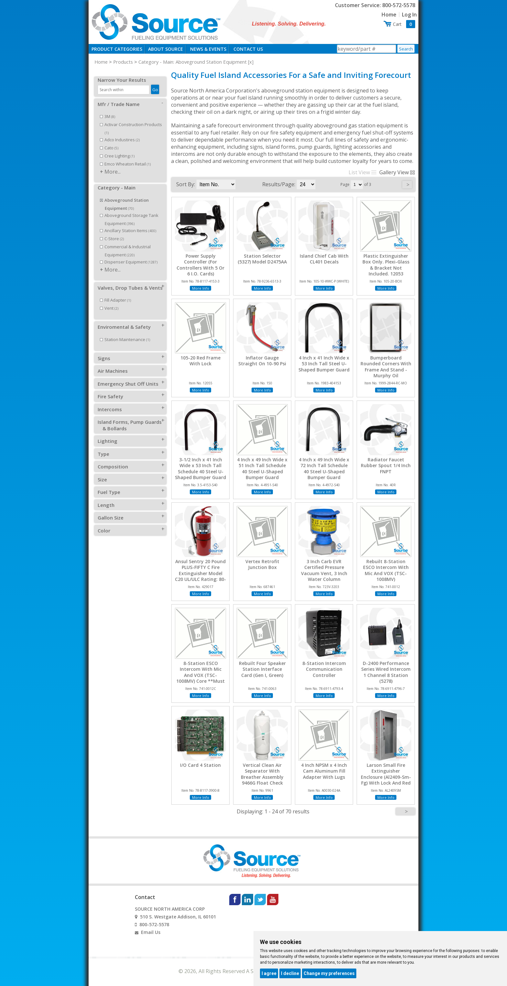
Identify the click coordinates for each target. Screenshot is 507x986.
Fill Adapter (115, 293)
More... (112, 164)
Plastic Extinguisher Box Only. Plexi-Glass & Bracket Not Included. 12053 (385, 265)
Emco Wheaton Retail (125, 157)
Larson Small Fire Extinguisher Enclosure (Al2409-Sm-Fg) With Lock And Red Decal (386, 777)
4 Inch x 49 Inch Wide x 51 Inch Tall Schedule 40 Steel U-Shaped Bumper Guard (262, 468)
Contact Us (248, 49)
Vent (109, 301)
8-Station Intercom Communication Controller (324, 669)
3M (107, 109)
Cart (404, 24)
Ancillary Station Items (128, 223)
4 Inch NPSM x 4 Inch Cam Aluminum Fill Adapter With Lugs (324, 771)
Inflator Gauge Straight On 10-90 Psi (262, 361)
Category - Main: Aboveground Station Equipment (192, 62)
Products (123, 62)
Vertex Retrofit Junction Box (262, 564)
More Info (200, 288)
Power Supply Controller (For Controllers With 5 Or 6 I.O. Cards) (200, 265)
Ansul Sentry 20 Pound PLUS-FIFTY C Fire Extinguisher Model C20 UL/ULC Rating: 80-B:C (200, 573)
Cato (109, 141)
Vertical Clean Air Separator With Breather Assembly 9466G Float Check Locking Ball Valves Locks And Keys (262, 780)
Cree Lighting (117, 149)
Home (389, 14)
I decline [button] (290, 973)
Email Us (150, 932)
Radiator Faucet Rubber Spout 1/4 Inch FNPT (386, 465)
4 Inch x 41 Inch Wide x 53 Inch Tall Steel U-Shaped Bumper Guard (324, 363)
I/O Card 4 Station (200, 765)
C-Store (112, 231)
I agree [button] (269, 973)
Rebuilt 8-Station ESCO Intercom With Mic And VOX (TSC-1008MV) (386, 570)
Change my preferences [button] (329, 973)
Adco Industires (120, 132)
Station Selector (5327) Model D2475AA (262, 259)
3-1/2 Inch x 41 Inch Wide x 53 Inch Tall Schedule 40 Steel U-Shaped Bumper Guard (200, 468)
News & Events (208, 49)
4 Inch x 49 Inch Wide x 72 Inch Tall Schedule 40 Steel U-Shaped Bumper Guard (324, 468)
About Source (165, 49)
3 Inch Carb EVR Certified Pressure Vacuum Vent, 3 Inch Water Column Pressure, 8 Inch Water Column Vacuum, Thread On (324, 579)
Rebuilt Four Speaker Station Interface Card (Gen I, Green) (262, 669)
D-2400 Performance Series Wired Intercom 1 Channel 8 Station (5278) (386, 672)
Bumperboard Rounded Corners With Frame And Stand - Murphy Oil (386, 367)
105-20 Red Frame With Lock (200, 361)
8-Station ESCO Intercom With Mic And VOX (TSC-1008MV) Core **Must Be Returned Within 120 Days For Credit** (200, 678)
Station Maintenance (125, 332)
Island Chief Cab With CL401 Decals (324, 259)
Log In (409, 14)
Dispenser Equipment (128, 255)
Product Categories (117, 49)
